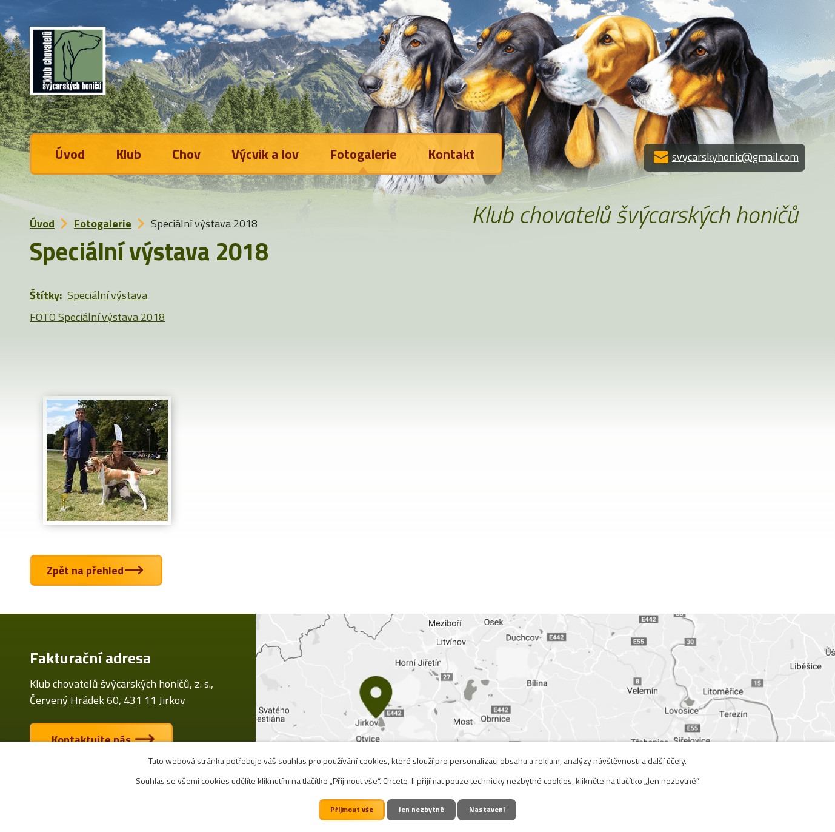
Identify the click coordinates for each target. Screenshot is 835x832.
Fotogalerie (363, 154)
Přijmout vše (351, 809)
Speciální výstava (107, 295)
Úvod (70, 154)
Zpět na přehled (86, 570)
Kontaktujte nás (93, 739)
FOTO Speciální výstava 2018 (97, 317)
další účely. (667, 760)
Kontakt (451, 154)
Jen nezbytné (422, 809)
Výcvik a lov (265, 154)
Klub (128, 154)
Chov (186, 154)
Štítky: (46, 295)
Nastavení (488, 809)
